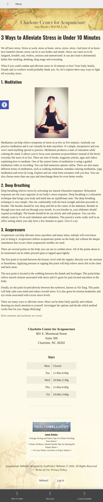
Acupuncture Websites (17, 466)
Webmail (43, 480)
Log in (60, 480)
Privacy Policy (59, 469)
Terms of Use (43, 469)
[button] (4, 104)
